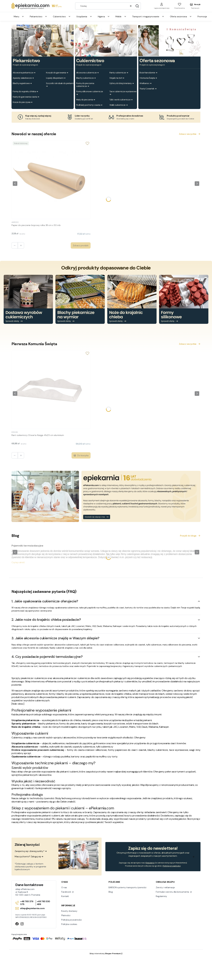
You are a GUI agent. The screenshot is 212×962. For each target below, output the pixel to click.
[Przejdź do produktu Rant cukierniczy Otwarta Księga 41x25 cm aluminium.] (51, 389)
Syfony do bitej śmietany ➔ (121, 83)
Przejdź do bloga (190, 535)
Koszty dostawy (69, 911)
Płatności (65, 915)
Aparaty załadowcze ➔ (23, 78)
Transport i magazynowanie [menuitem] (148, 16)
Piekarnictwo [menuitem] (38, 16)
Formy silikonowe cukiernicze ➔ (89, 93)
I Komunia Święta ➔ (148, 78)
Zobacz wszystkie (190, 134)
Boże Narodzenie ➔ (148, 72)
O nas (64, 887)
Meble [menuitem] (120, 16)
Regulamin (150, 862)
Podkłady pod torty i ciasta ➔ (89, 105)
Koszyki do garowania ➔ (57, 72)
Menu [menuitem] (19, 16)
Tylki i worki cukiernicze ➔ (121, 99)
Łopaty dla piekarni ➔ (55, 78)
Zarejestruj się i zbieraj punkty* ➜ (31, 851)
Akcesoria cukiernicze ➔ (87, 72)
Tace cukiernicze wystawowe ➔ (122, 93)
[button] (137, 6)
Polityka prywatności (71, 919)
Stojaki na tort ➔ (116, 78)
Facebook (66, 891)
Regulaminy (161, 896)
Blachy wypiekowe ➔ (22, 83)
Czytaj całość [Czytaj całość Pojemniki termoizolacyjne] (18, 562)
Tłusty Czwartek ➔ (148, 88)
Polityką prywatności (172, 866)
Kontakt (65, 896)
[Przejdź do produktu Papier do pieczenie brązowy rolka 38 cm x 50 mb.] (51, 179)
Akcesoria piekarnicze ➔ (24, 72)
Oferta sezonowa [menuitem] (181, 16)
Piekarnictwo (26, 61)
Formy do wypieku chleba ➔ (25, 91)
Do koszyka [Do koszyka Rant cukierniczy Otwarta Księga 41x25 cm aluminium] (81, 455)
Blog (111, 891)
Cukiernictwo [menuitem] (62, 16)
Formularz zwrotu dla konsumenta (173, 891)
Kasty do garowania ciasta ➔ (26, 96)
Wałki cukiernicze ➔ (118, 105)
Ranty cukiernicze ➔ (118, 72)
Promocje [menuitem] (202, 16)
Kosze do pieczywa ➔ (22, 102)
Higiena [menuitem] (104, 16)
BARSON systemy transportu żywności (127, 887)
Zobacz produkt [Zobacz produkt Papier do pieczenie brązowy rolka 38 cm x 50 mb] (81, 245)
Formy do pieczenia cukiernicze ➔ (85, 84)
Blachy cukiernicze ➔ (86, 78)
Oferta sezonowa (157, 61)
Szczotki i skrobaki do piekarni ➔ (59, 84)
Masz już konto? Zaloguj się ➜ (29, 856)
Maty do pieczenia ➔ (85, 99)
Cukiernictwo (90, 61)
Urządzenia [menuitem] (84, 16)
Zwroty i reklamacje (165, 887)
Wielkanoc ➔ (145, 83)
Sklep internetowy (104, 953)
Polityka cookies (69, 924)
